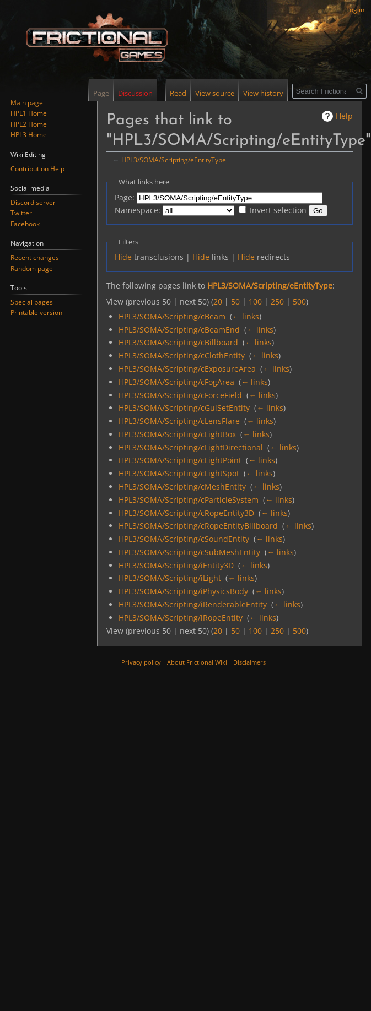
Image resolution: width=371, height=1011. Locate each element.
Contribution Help (37, 168)
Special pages (31, 302)
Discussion (135, 93)
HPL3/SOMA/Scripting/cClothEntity (182, 355)
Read (177, 93)
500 (299, 301)
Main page (26, 102)
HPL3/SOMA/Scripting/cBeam (172, 316)
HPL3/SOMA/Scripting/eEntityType (173, 159)
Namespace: (137, 210)
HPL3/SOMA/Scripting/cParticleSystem (189, 499)
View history (262, 93)
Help (344, 116)
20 (217, 301)
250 (277, 301)
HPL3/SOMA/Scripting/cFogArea (176, 382)
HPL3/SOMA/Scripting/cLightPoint (180, 460)
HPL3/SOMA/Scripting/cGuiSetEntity (184, 408)
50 (235, 301)
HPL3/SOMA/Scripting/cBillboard (178, 342)
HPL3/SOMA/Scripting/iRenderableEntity (193, 604)
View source (213, 93)
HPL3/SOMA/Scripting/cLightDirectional (191, 447)
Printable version (36, 312)
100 (255, 301)
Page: (125, 197)
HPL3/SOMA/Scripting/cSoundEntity (184, 539)
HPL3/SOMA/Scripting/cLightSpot (179, 473)
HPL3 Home (28, 134)
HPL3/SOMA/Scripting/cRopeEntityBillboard (198, 525)
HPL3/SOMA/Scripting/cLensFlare (179, 421)
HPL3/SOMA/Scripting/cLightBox (177, 434)
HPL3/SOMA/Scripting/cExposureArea (187, 368)
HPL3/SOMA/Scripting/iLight (170, 578)
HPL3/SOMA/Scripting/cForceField (180, 395)
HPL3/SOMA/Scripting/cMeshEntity (182, 486)
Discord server (33, 202)
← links (245, 316)
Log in (355, 9)
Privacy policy (141, 662)
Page (101, 93)
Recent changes (34, 257)
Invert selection (278, 210)
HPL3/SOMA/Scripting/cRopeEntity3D (186, 513)
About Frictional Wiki (197, 662)
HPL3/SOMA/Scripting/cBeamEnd (179, 329)
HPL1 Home (28, 113)
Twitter (21, 213)
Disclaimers (249, 662)
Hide (123, 257)
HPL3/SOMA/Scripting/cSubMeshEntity (189, 552)
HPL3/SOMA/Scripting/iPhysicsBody (183, 591)
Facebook (25, 224)
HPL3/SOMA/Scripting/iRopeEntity (181, 617)
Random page (31, 268)
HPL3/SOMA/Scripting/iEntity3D (176, 565)
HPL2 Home (28, 124)
